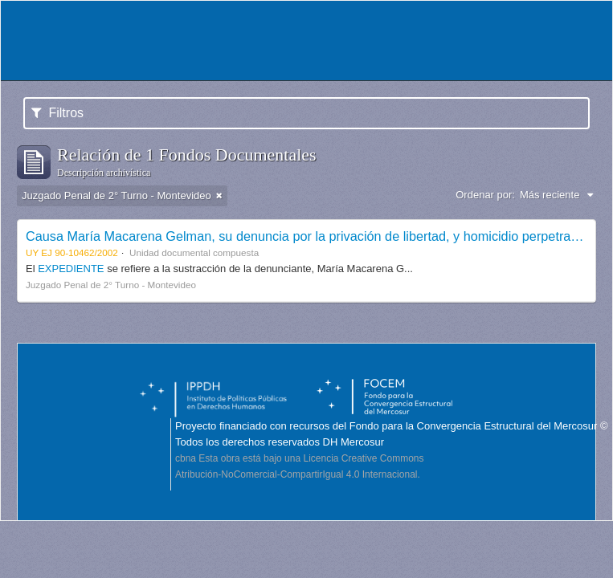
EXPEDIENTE (72, 269)
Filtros (57, 113)
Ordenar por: (485, 195)
